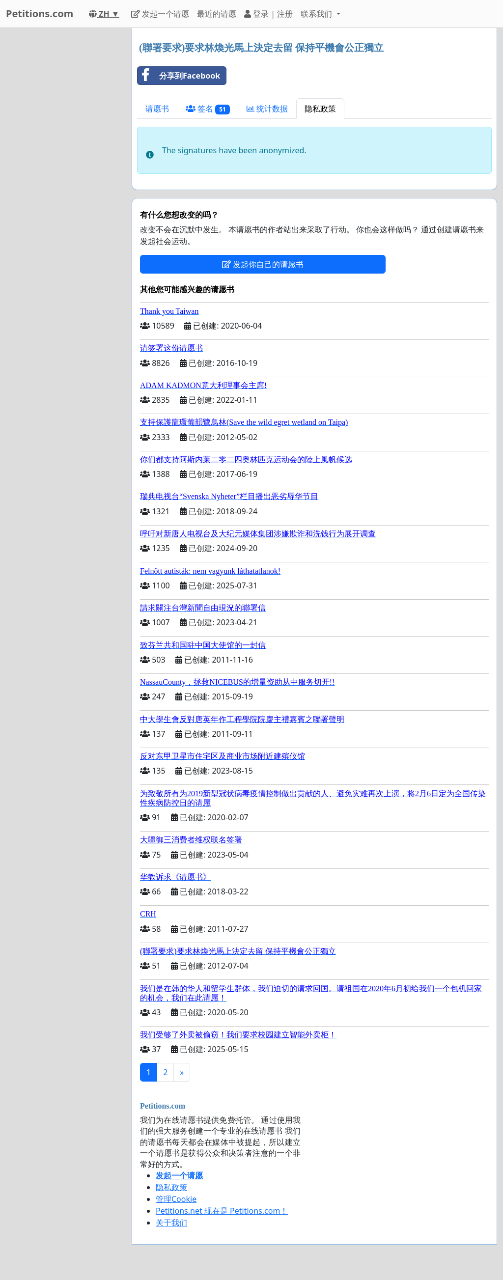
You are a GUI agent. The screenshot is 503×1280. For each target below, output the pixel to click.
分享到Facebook (179, 75)
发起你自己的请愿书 (263, 264)
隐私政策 (320, 108)
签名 (208, 108)
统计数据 (267, 108)
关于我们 (171, 1222)
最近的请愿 (216, 13)
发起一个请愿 (160, 13)
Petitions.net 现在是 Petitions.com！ (222, 1210)
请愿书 (157, 108)
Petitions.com (39, 13)
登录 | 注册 (268, 13)
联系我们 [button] (317, 13)
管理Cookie (176, 1199)
